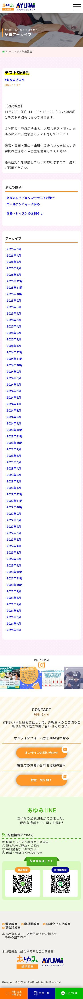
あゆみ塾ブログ (15, 937)
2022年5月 (14, 539)
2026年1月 (14, 274)
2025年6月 (14, 320)
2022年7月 (14, 526)
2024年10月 (15, 365)
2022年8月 (14, 520)
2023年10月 (15, 443)
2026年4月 (14, 255)
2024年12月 (15, 352)
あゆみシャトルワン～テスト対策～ (31, 198)
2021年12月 (15, 572)
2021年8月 (14, 597)
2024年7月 (14, 384)
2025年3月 (14, 333)
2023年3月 (14, 475)
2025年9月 (14, 300)
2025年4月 (14, 326)
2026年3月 (14, 262)
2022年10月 (15, 507)
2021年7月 (14, 604)
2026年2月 (14, 268)
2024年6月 (14, 391)
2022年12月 (15, 494)
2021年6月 (14, 610)
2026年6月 (14, 249)
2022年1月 (14, 565)
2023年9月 (14, 449)
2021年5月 (14, 617)
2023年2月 (14, 481)
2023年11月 (15, 436)
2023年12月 (15, 430)
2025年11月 (15, 287)
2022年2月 (14, 559)
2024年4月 (14, 404)
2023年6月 (14, 462)
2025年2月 (14, 339)
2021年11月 (15, 578)
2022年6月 (14, 533)
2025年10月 (15, 294)
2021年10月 (15, 585)
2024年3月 (14, 410)
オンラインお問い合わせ (46, 751)
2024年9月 (14, 371)
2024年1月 (14, 423)
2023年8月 (14, 455)
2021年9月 (14, 591)
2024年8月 (14, 378)
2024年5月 (14, 397)
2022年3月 (14, 552)
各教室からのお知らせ (42, 933)
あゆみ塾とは (11, 933)
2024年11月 (15, 358)
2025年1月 (14, 346)
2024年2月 (14, 417)
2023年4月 (14, 468)
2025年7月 (14, 313)
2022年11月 (15, 501)
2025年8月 (14, 307)
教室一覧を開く (49, 778)
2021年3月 (14, 630)
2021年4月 (14, 623)
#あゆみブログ (15, 80)
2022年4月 (14, 546)
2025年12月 (15, 281)
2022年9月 (14, 513)
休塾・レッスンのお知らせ (25, 213)
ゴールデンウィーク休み (23, 204)
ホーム (10, 51)
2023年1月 (14, 488)
